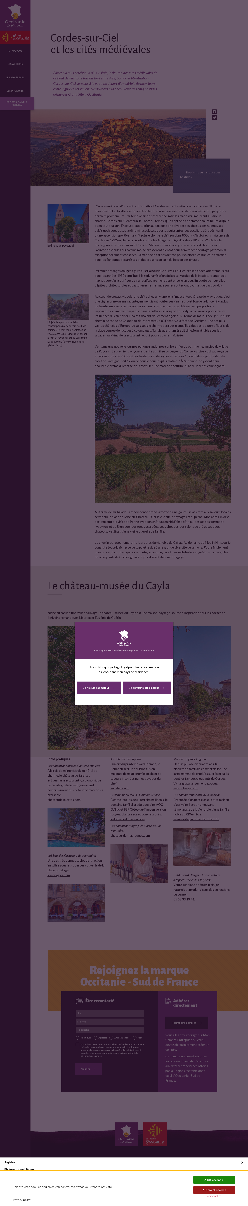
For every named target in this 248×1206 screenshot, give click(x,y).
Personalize (214, 1196)
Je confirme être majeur (144, 687)
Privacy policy (22, 1200)
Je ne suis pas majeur (96, 687)
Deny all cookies (214, 1190)
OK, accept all (214, 1180)
